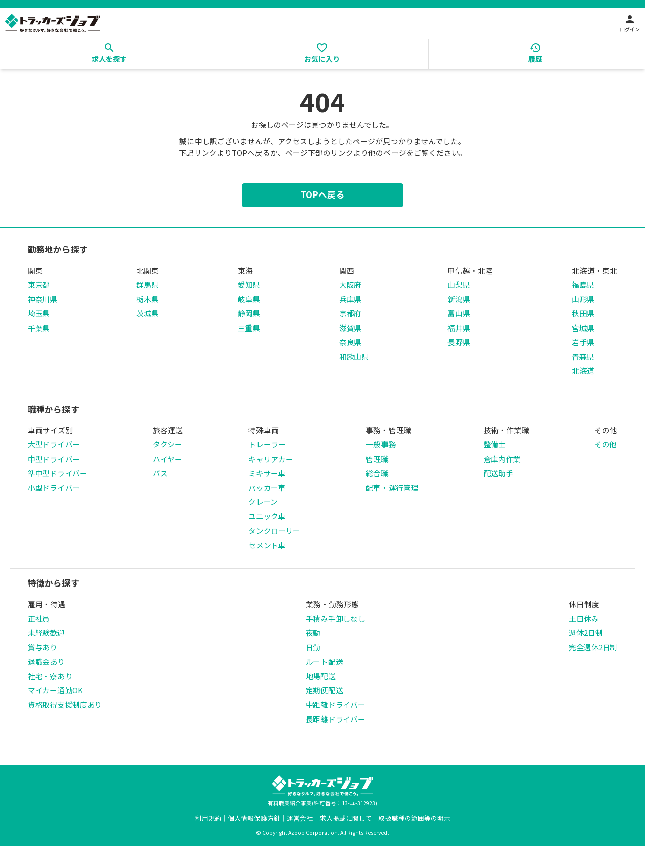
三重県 (249, 327)
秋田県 (583, 313)
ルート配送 (324, 661)
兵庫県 (350, 299)
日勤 (313, 647)
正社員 (39, 618)
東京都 (39, 284)
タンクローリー (274, 530)
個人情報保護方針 (254, 818)
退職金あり (46, 661)
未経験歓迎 (46, 632)
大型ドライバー (54, 444)
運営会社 (300, 818)
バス (160, 473)
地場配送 (321, 676)
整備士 (495, 444)
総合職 (377, 473)
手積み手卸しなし (335, 618)
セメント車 (267, 545)
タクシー (167, 444)
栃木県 (147, 299)
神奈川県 (42, 299)
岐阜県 (249, 299)
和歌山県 (354, 356)
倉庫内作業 (502, 458)
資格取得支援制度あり (65, 704)
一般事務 (381, 444)
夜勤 (313, 632)
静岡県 (249, 313)
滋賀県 (350, 327)
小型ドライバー (54, 487)
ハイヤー (167, 458)
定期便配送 (324, 690)
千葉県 (39, 327)
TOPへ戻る (322, 194)
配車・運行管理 (392, 487)
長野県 (458, 342)
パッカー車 (267, 487)
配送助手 (498, 473)
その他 (606, 444)
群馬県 (147, 284)
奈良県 (350, 342)
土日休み (584, 618)
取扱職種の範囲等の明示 (414, 818)
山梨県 (458, 284)
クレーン (263, 501)
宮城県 (583, 327)
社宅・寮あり (50, 676)
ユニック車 (267, 516)
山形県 (583, 299)
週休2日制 (586, 632)
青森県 (583, 356)
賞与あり (42, 647)
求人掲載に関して (345, 818)
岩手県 (583, 342)
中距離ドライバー (335, 704)
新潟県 (458, 299)
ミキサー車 (267, 473)
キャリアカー (270, 458)
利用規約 (208, 818)
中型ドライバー (54, 458)
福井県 (458, 327)
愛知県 (249, 284)
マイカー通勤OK (55, 690)
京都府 (350, 313)
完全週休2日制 (593, 647)
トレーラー (267, 444)
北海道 (583, 370)
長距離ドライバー (335, 718)
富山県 (458, 313)
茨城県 (147, 313)
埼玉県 (39, 313)
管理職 (377, 458)
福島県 (583, 284)
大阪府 (350, 284)
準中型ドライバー (57, 473)
